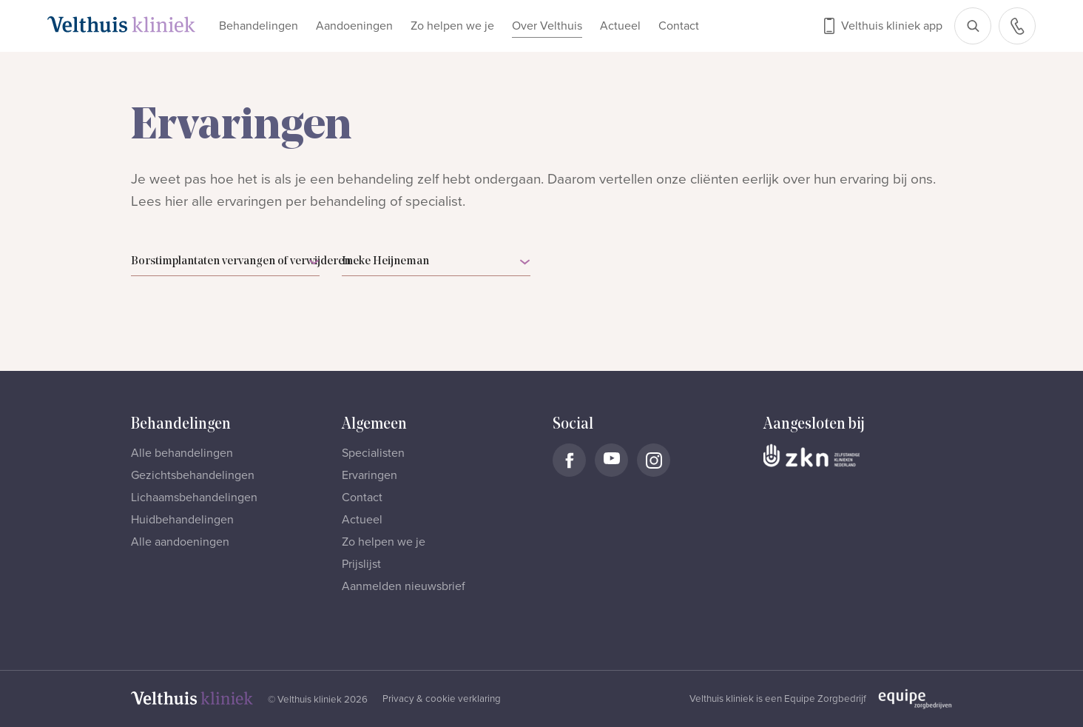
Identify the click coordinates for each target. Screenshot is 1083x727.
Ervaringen (369, 475)
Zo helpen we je (452, 26)
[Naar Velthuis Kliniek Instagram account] (653, 460)
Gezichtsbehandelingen (192, 475)
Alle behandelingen (182, 453)
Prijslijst (361, 564)
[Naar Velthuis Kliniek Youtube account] (611, 460)
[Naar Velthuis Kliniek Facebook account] (569, 460)
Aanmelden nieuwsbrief (403, 586)
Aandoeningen (354, 26)
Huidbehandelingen (182, 519)
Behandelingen (258, 26)
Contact (678, 26)
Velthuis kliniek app (891, 26)
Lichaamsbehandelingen (194, 497)
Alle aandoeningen (180, 542)
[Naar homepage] (121, 24)
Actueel (620, 26)
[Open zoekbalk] (972, 25)
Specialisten (373, 453)
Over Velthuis (547, 26)
